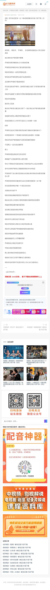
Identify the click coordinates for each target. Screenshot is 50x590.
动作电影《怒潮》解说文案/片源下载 (15, 544)
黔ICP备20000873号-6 (29, 585)
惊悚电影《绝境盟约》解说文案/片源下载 (17, 557)
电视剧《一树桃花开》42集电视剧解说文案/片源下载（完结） (36, 383)
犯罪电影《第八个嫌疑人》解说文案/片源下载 (18, 553)
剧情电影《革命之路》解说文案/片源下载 (17, 569)
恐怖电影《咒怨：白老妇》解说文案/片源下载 (18, 572)
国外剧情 (13, 15)
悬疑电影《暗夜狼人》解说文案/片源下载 (17, 547)
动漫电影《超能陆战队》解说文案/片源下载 (37, 328)
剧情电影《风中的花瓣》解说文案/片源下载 (17, 560)
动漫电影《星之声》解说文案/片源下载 (13, 328)
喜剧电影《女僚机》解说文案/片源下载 (16, 566)
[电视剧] (21, 10)
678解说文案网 (13, 10)
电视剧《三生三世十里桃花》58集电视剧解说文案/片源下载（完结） (13, 384)
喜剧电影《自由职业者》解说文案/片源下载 (17, 563)
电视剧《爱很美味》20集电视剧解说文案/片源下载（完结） (13, 361)
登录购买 (25, 292)
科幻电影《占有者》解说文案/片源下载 (16, 550)
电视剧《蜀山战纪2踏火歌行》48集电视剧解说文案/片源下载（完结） (36, 362)
